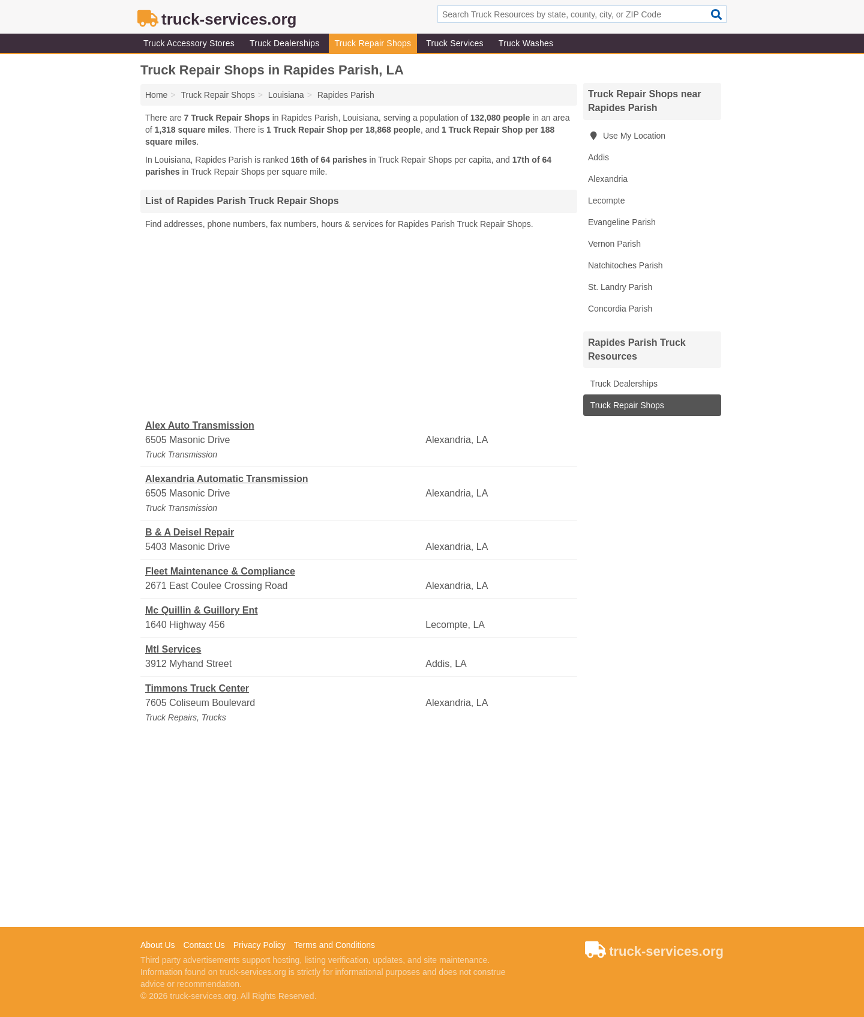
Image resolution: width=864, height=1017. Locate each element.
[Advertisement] (358, 325)
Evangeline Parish (622, 222)
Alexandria (608, 179)
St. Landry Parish (620, 287)
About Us (157, 945)
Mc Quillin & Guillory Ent (201, 610)
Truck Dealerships (285, 43)
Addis (598, 157)
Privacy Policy (259, 945)
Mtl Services (173, 649)
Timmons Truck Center (197, 688)
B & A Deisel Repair (189, 532)
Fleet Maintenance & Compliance (220, 571)
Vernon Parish (614, 244)
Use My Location (626, 135)
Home (156, 95)
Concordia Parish (620, 308)
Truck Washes (526, 43)
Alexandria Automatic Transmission (226, 479)
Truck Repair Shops (373, 43)
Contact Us (203, 945)
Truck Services (455, 43)
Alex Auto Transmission (199, 425)
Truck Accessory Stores (189, 43)
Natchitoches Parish (625, 265)
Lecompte (606, 200)
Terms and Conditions (334, 945)
